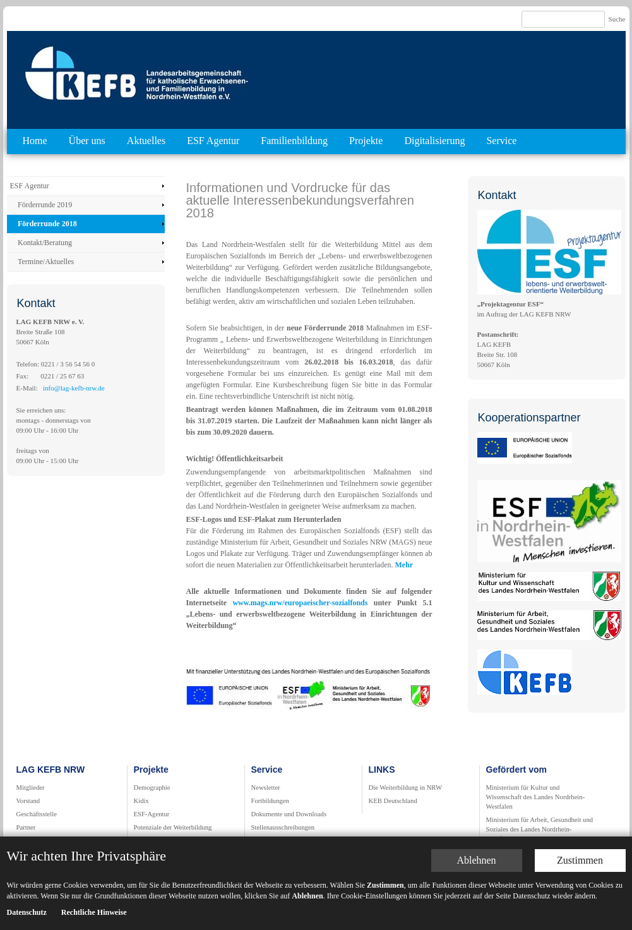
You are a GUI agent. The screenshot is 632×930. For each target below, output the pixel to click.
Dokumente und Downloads (289, 814)
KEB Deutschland (393, 800)
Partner (26, 827)
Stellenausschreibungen (283, 827)
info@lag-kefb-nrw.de (74, 388)
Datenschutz (27, 912)
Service (501, 140)
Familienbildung (294, 140)
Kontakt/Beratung (45, 242)
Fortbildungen (270, 800)
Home (35, 140)
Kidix (141, 800)
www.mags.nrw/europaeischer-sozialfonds (302, 602)
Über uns (87, 140)
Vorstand (28, 800)
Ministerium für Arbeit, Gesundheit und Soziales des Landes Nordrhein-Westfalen (539, 829)
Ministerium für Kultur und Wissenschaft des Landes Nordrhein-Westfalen (535, 797)
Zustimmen (580, 860)
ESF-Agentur (152, 814)
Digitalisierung (434, 140)
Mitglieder (30, 787)
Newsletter (265, 787)
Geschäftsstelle (36, 814)
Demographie (152, 787)
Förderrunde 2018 (47, 223)
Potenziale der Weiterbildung (173, 827)
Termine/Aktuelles (46, 261)
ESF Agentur (213, 140)
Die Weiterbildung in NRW (405, 787)
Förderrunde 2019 (45, 204)
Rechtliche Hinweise (94, 912)
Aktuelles (146, 140)
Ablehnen (476, 860)
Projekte (366, 140)
